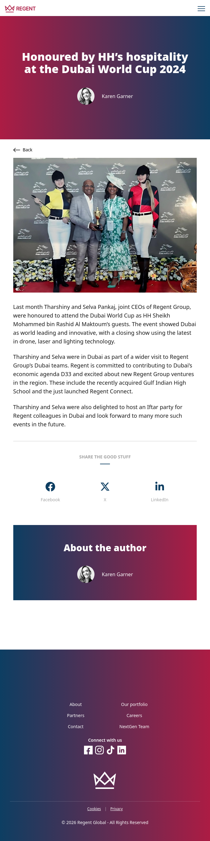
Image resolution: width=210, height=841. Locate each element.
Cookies (94, 808)
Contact (76, 726)
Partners (75, 715)
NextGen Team (134, 726)
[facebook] (50, 492)
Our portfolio (134, 704)
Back (22, 150)
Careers (134, 715)
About (75, 704)
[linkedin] (159, 492)
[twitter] (105, 492)
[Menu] (201, 8)
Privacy (116, 808)
